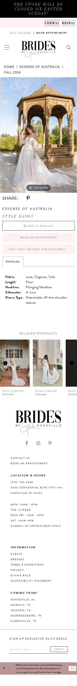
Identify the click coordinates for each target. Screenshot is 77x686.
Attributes (13, 261)
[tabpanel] (38, 135)
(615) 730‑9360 (22, 482)
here (59, 672)
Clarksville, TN (24, 621)
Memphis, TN (21, 605)
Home (9, 66)
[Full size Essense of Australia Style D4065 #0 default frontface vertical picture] (38, 135)
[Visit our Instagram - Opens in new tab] (38, 443)
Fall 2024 (12, 72)
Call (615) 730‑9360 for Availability (39, 249)
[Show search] (69, 46)
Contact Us (20, 458)
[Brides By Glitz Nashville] (38, 50)
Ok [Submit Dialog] (73, 668)
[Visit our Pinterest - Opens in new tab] (50, 443)
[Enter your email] (38, 650)
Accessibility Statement (31, 581)
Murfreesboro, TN (26, 616)
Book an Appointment (39, 237)
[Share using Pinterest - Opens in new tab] (28, 198)
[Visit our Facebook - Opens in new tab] (26, 443)
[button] (7, 46)
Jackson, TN (21, 610)
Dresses (17, 559)
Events (17, 554)
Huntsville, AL (23, 599)
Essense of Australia (40, 66)
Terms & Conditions (27, 565)
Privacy (17, 570)
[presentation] (15, 363)
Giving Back (21, 575)
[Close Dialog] (4, 669)
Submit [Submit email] (59, 649)
